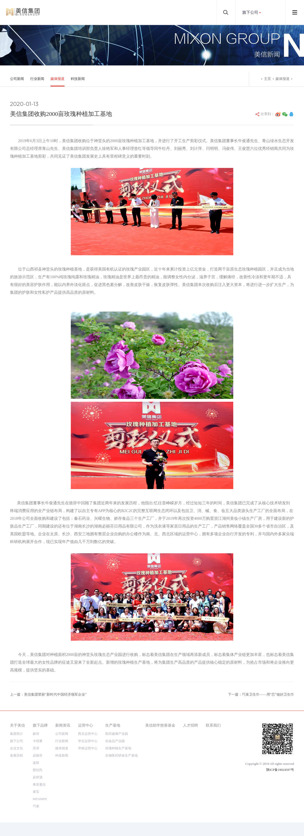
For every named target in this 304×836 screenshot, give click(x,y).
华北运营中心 (88, 741)
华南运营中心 (88, 748)
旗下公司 (250, 12)
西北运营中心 (88, 734)
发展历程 (16, 755)
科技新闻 (78, 79)
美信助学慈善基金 (160, 725)
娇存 (36, 734)
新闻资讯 (62, 725)
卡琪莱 (37, 741)
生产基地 (112, 725)
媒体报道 (57, 79)
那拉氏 (37, 770)
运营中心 (85, 725)
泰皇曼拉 (39, 784)
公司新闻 (17, 79)
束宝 (36, 792)
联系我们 (213, 725)
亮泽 (36, 748)
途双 (36, 763)
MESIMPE (40, 799)
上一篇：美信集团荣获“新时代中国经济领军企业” (48, 694)
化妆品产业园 (115, 741)
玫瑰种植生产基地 (118, 748)
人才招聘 (190, 725)
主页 (267, 79)
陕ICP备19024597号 (280, 770)
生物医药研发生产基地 (121, 755)
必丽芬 (37, 755)
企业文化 (16, 748)
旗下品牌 (40, 725)
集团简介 (16, 734)
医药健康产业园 (116, 734)
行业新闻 (37, 79)
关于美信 (17, 725)
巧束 (36, 806)
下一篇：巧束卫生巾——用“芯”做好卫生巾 (261, 694)
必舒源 (37, 777)
